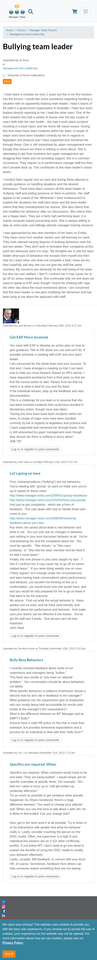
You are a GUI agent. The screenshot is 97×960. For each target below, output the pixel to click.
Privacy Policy (12, 942)
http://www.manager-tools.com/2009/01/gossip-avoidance (48, 495)
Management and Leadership (27, 34)
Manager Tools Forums (43, 30)
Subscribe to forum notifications (26, 75)
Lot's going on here (25, 473)
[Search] (30, 12)
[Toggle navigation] (85, 11)
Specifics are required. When (33, 764)
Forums (21, 30)
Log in (15, 449)
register (29, 449)
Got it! (9, 954)
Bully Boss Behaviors (26, 660)
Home (9, 30)
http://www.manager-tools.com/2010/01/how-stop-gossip (48, 500)
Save (7, 81)
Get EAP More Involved (29, 337)
